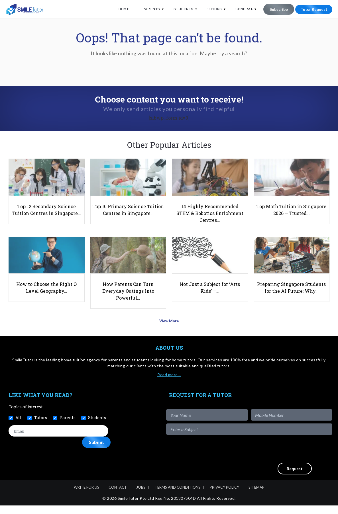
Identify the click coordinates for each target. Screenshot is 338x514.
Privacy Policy (224, 496)
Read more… (169, 383)
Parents (148, 9)
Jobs (140, 496)
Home (120, 9)
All (18, 426)
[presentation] (289, 458)
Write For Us (86, 496)
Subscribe (275, 9)
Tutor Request (312, 9)
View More (169, 331)
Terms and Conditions (177, 496)
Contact (118, 496)
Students (180, 9)
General (241, 9)
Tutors (211, 9)
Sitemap (256, 496)
